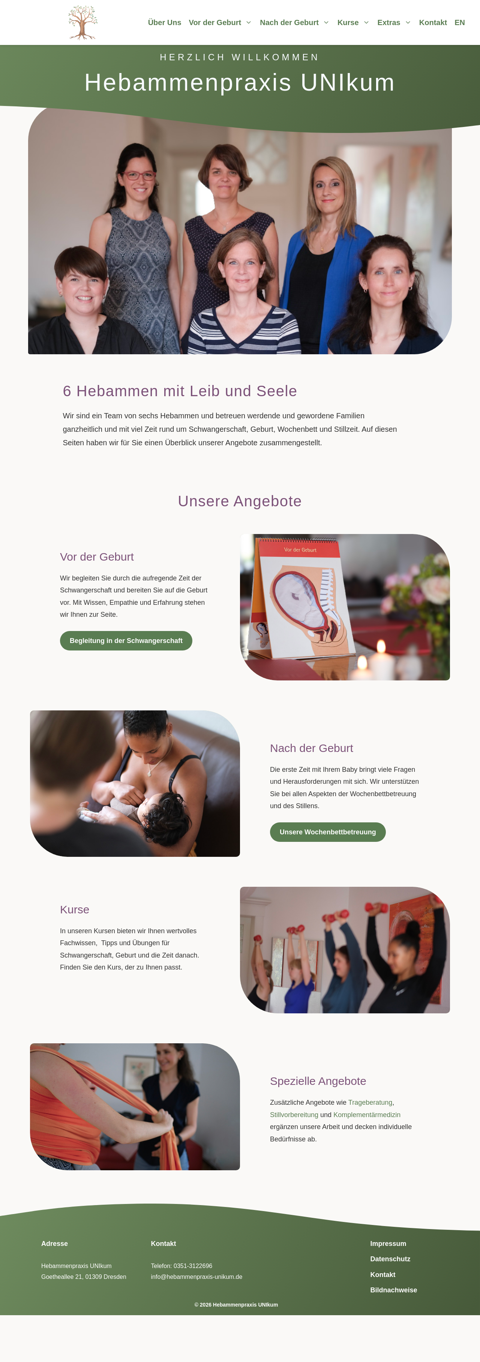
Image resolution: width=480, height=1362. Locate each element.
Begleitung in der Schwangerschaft (126, 640)
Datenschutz (390, 1259)
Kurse (358, 22)
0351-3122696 (193, 1266)
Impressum (388, 1243)
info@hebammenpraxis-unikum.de (197, 1277)
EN (459, 22)
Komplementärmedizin (366, 1115)
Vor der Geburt (224, 22)
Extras (398, 22)
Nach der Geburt (299, 22)
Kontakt (433, 22)
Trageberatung (370, 1102)
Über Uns (165, 22)
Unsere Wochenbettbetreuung (328, 832)
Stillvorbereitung (294, 1115)
